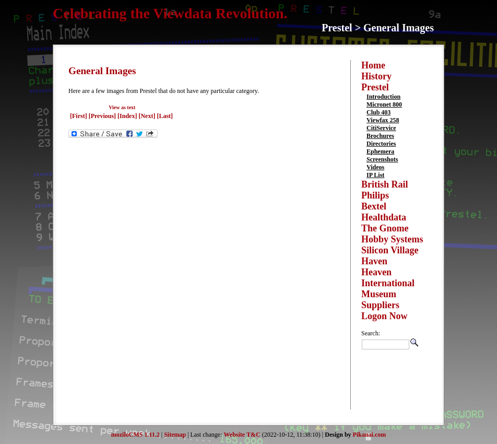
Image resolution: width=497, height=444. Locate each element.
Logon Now (384, 316)
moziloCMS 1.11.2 (135, 434)
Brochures (380, 135)
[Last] (165, 116)
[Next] (147, 116)
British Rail (384, 184)
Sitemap (175, 434)
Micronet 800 (384, 104)
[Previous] (103, 116)
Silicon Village (390, 250)
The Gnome (385, 228)
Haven (374, 261)
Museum (378, 294)
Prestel (375, 87)
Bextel (373, 206)
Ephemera (380, 151)
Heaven (376, 272)
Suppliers (380, 305)
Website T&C (242, 434)
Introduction (383, 96)
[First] (79, 116)
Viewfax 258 (382, 120)
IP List (375, 175)
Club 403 (378, 112)
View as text (122, 107)
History (376, 76)
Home (373, 65)
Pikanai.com (369, 434)
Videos (375, 167)
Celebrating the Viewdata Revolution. (170, 13)
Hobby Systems (392, 239)
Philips (375, 195)
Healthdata (383, 217)
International (388, 283)
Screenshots (382, 159)
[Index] (127, 116)
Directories (381, 143)
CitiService (381, 128)
